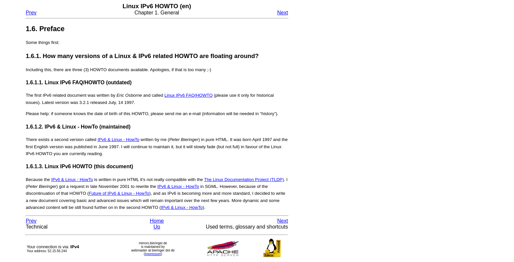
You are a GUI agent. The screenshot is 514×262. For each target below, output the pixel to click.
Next (282, 12)
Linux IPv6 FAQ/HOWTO (188, 95)
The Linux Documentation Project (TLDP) (244, 179)
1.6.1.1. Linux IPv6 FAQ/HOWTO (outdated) (78, 82)
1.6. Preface (45, 29)
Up (156, 227)
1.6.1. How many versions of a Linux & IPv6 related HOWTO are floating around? (142, 55)
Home (157, 221)
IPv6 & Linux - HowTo (118, 139)
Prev (31, 12)
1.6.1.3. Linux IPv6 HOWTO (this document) (79, 166)
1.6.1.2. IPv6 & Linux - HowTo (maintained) (78, 127)
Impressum (153, 254)
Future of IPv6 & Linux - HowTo (119, 193)
